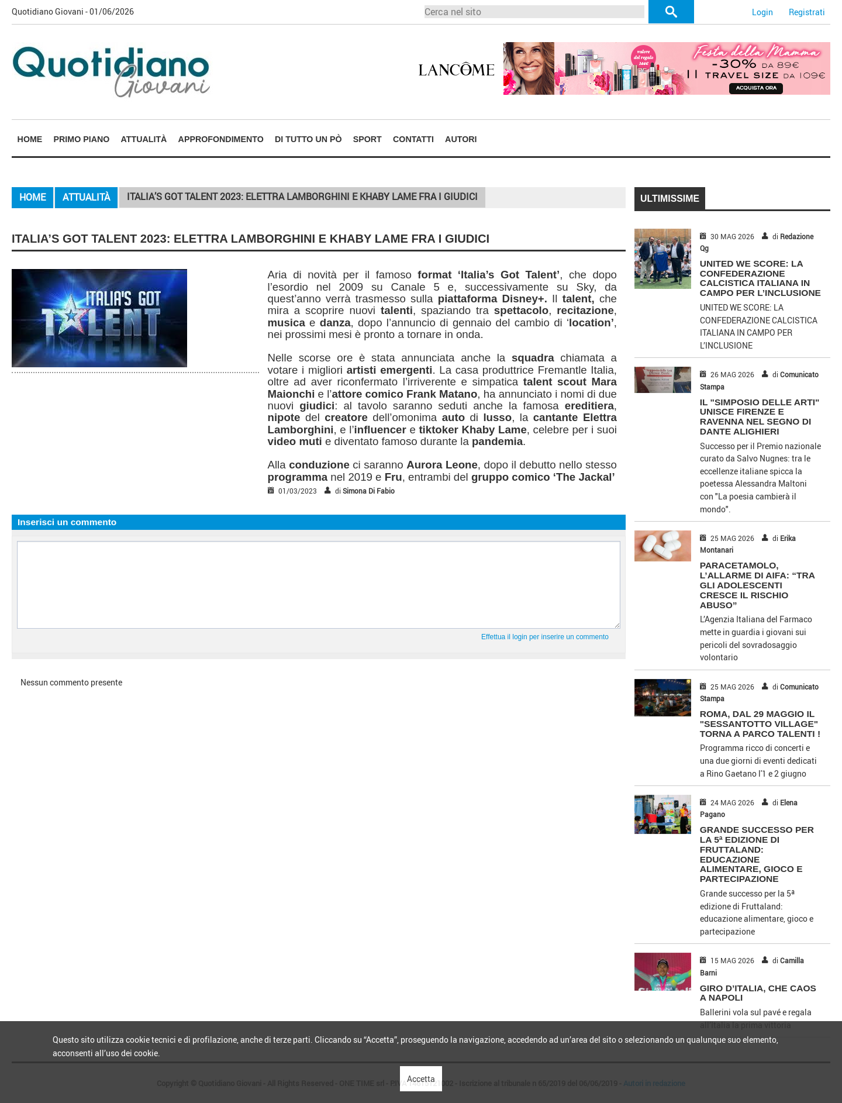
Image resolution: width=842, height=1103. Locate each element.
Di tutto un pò (308, 139)
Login (762, 12)
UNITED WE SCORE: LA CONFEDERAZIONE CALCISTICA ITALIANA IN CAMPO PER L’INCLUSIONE (760, 278)
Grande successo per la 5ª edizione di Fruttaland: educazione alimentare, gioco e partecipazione (757, 854)
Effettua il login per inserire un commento (545, 637)
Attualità (144, 139)
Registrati (807, 12)
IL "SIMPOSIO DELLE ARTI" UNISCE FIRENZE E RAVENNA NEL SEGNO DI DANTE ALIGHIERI (760, 416)
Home (30, 139)
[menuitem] (30, 139)
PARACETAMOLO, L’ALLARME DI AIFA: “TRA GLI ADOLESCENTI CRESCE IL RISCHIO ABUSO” (757, 584)
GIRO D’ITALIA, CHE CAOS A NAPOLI (758, 993)
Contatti (413, 139)
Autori (461, 139)
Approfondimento (221, 139)
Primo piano (82, 139)
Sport (367, 139)
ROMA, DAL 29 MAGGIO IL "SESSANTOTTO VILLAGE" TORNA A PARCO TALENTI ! (760, 724)
